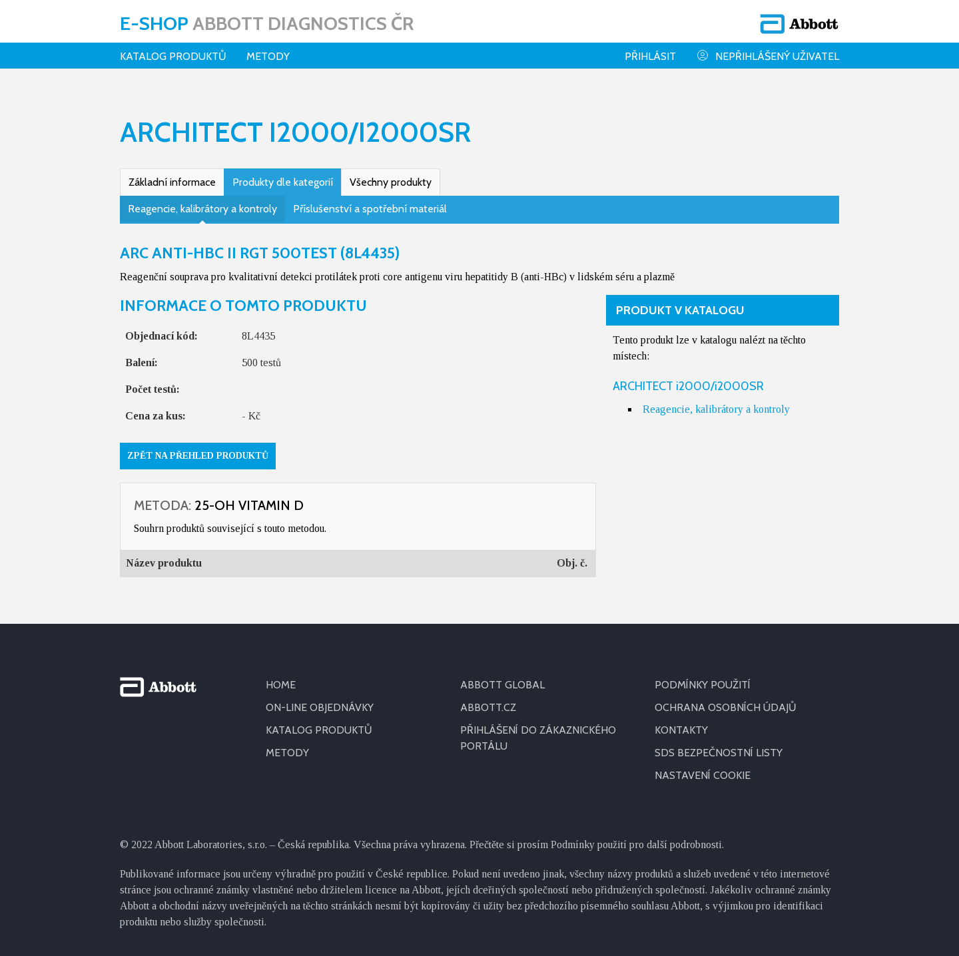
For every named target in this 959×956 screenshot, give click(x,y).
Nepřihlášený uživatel (767, 56)
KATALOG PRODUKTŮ (319, 730)
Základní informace (172, 182)
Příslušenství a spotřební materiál (370, 208)
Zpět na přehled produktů (197, 456)
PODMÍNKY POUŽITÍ (703, 684)
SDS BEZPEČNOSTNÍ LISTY (719, 752)
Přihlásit (650, 56)
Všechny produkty (391, 182)
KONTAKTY (681, 730)
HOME (281, 684)
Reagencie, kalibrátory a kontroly (202, 208)
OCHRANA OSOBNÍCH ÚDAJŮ (726, 707)
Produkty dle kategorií (282, 182)
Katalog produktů (173, 56)
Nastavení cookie (703, 775)
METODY (287, 752)
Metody (268, 56)
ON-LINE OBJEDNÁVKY (320, 707)
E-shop (267, 23)
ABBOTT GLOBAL (502, 684)
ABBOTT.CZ (488, 707)
